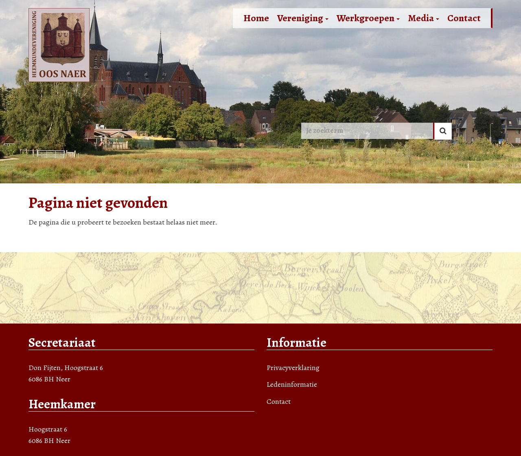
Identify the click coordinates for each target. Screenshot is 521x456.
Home (256, 17)
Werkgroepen (368, 17)
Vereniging (302, 17)
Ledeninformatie (292, 384)
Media (423, 17)
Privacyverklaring (293, 367)
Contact (464, 17)
